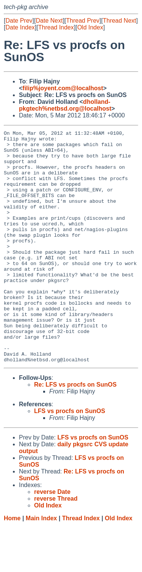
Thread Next (119, 20)
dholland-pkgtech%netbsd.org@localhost (65, 105)
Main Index (41, 564)
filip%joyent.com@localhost (62, 88)
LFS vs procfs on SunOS (69, 457)
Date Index (19, 27)
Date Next (49, 20)
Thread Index (56, 27)
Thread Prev (83, 20)
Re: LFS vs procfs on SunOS (75, 431)
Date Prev (18, 20)
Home (12, 564)
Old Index (90, 27)
